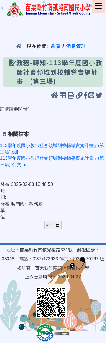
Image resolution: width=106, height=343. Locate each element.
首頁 (55, 46)
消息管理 (76, 46)
